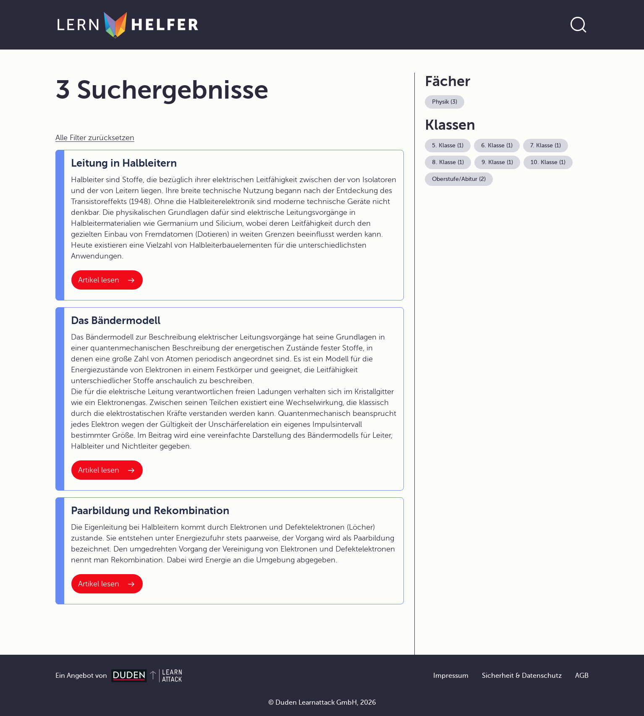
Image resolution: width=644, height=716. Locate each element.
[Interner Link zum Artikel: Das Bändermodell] (107, 470)
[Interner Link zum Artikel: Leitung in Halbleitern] (107, 280)
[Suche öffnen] (578, 25)
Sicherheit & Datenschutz (522, 675)
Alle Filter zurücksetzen (94, 137)
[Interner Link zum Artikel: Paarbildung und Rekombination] (107, 584)
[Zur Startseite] (127, 24)
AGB (582, 675)
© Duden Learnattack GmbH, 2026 (322, 702)
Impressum (451, 675)
